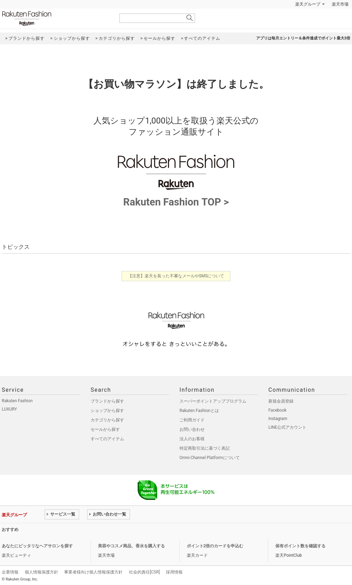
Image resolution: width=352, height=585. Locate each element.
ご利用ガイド (192, 420)
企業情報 (10, 572)
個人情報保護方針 (41, 572)
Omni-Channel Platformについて (209, 457)
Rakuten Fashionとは (199, 410)
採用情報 (174, 572)
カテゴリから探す (107, 420)
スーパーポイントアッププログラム (212, 401)
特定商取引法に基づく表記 (204, 448)
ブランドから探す (107, 401)
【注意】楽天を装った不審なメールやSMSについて (176, 275)
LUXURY (9, 409)
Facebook (277, 410)
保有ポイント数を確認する (300, 545)
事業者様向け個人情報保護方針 (93, 572)
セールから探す (105, 429)
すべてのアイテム (107, 438)
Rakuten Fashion (56, 18)
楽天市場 (340, 4)
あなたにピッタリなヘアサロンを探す (37, 545)
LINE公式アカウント (287, 427)
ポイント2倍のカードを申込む (215, 545)
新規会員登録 (280, 401)
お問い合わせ (192, 429)
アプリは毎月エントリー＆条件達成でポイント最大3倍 (303, 38)
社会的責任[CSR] (144, 572)
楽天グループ (307, 4)
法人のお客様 (192, 438)
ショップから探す (107, 410)
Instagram (277, 418)
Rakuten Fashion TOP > (176, 197)
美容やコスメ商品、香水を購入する (131, 545)
